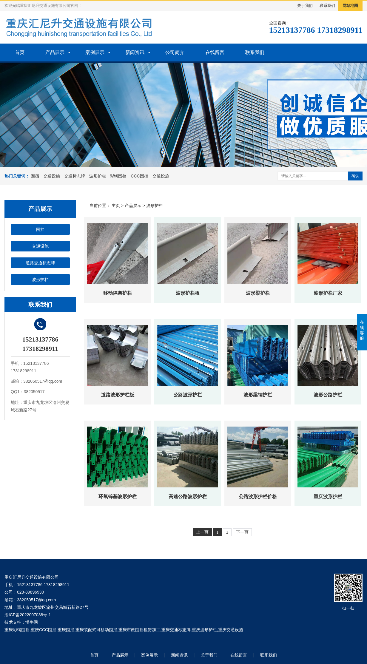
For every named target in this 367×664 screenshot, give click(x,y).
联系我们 (327, 5)
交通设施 (51, 176)
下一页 (242, 532)
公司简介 (174, 52)
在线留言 (214, 52)
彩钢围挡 (118, 176)
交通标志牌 (74, 176)
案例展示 (94, 52)
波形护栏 (97, 176)
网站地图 (350, 5)
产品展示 (54, 52)
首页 (19, 52)
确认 (355, 176)
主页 (116, 205)
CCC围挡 (139, 176)
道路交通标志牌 (40, 262)
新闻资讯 (134, 52)
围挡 (35, 176)
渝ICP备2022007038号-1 (27, 614)
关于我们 (305, 5)
